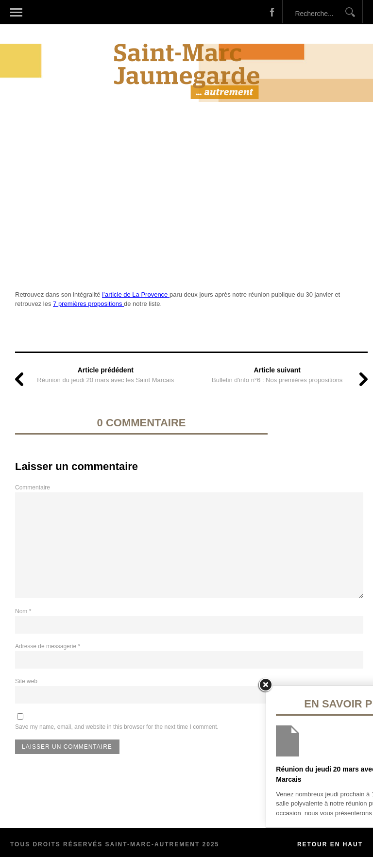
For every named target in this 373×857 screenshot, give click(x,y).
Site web (26, 681)
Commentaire (32, 487)
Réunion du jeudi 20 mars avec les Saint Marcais (105, 380)
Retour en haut (330, 844)
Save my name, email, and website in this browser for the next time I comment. (117, 726)
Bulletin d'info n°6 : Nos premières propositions (277, 380)
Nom (23, 611)
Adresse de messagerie (47, 646)
